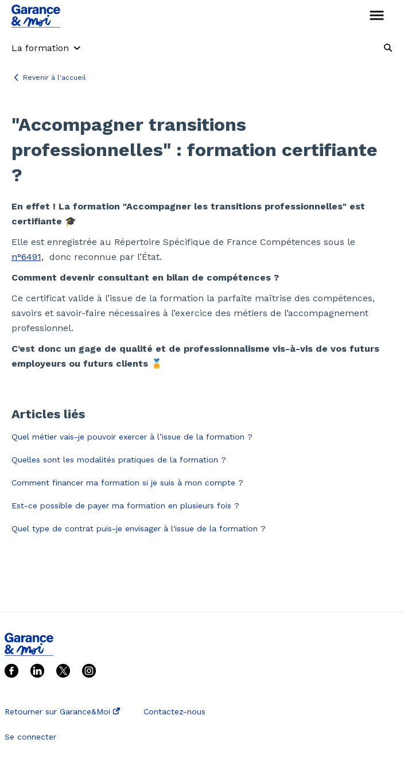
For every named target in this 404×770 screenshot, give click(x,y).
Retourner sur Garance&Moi (62, 711)
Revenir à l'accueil (54, 77)
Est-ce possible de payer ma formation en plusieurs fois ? (125, 505)
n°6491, (27, 256)
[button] (377, 16)
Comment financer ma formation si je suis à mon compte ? (127, 482)
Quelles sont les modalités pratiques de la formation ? (118, 459)
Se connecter (30, 736)
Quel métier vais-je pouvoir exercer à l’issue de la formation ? (131, 436)
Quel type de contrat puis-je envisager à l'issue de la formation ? (138, 528)
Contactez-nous (174, 711)
